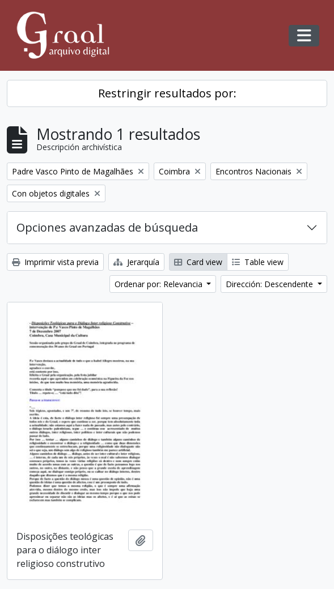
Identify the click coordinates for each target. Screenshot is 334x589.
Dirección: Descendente (270, 284)
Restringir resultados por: (167, 93)
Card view (198, 262)
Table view (258, 262)
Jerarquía (136, 262)
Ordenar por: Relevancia (160, 284)
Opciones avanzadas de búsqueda (107, 227)
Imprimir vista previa (55, 262)
